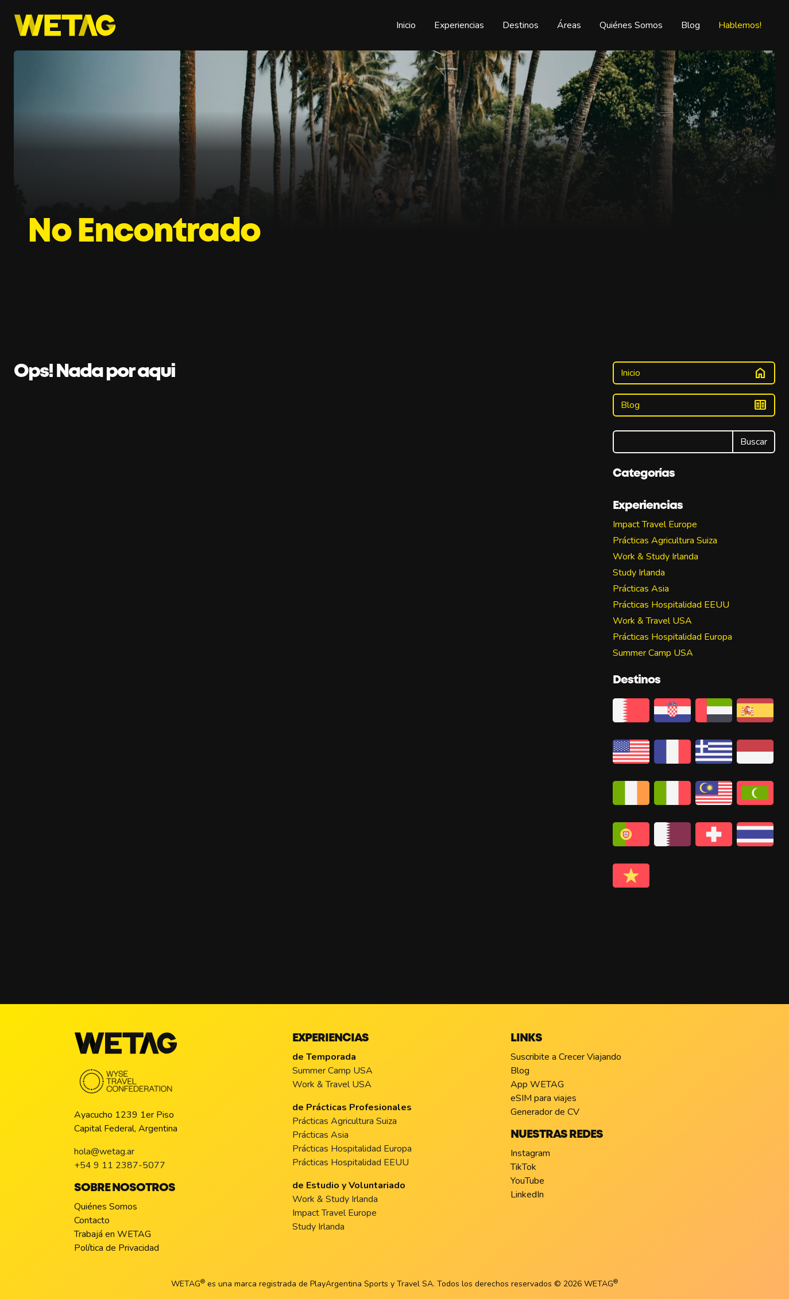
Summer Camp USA (653, 653)
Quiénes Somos (631, 25)
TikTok (523, 1167)
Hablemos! (739, 25)
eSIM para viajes (543, 1098)
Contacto (92, 1220)
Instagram (530, 1153)
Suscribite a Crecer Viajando (565, 1057)
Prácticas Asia (641, 588)
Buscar (753, 441)
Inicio (406, 25)
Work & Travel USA (652, 621)
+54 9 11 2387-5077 (119, 1165)
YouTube (527, 1180)
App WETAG (537, 1084)
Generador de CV (544, 1112)
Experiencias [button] (459, 25)
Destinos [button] (520, 25)
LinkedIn (527, 1194)
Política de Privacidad (116, 1248)
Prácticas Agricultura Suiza (665, 540)
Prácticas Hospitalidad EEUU (671, 604)
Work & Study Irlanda (655, 556)
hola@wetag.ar (104, 1151)
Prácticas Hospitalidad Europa (672, 637)
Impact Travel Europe (655, 524)
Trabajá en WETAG (112, 1234)
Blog (690, 25)
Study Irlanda (639, 572)
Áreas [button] (569, 25)
